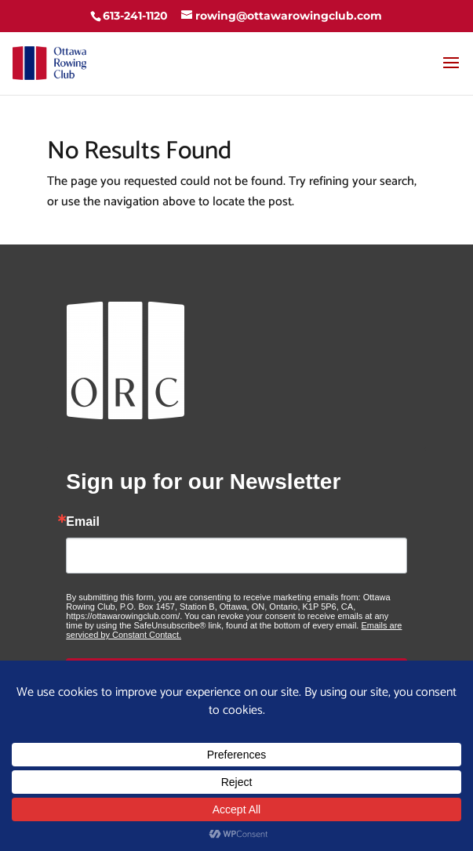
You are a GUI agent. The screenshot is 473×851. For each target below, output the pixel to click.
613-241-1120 (135, 16)
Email (83, 522)
